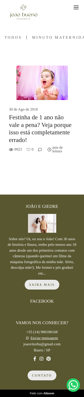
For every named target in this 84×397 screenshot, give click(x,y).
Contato (42, 375)
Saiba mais (42, 284)
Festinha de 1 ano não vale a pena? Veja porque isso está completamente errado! (40, 128)
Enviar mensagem (44, 338)
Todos (13, 37)
